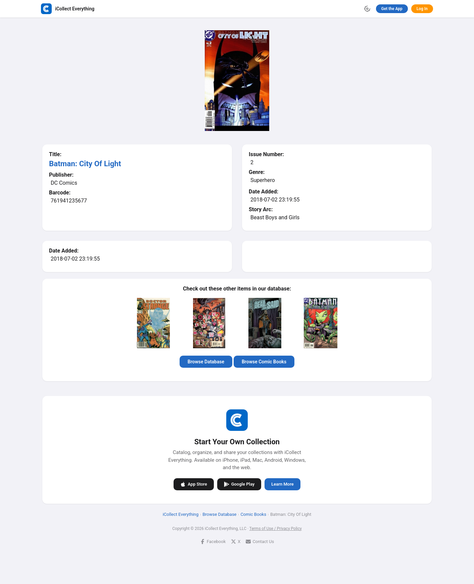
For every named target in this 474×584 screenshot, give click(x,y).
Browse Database (206, 361)
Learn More (282, 484)
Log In (422, 8)
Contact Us (260, 541)
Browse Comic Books (264, 361)
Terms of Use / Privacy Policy (275, 528)
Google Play (239, 484)
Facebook (213, 541)
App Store (193, 484)
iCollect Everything (181, 514)
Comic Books (253, 514)
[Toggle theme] (367, 8)
